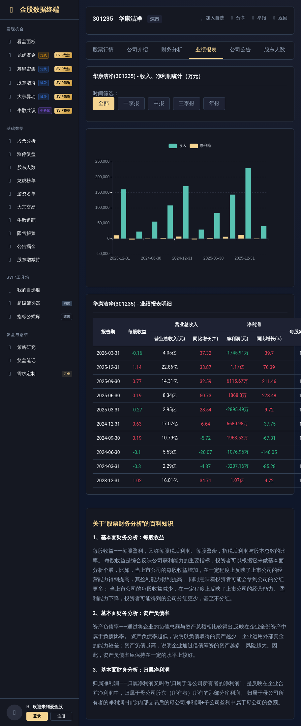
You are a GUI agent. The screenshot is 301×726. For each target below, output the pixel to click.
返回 (279, 17)
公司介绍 (137, 49)
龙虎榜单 (21, 180)
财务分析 (171, 49)
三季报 (187, 103)
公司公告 (240, 49)
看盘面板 (21, 41)
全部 (103, 103)
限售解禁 (21, 233)
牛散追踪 (21, 220)
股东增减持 (23, 260)
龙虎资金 (39, 55)
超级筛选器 (39, 303)
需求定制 (39, 374)
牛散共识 (39, 110)
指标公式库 (39, 317)
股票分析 (21, 141)
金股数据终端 (33, 10)
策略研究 (21, 347)
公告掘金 (21, 246)
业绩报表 (206, 49)
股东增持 (39, 83)
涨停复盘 (21, 154)
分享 (237, 17)
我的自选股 (23, 290)
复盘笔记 (21, 360)
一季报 (131, 103)
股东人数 (21, 167)
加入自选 (211, 17)
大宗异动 (39, 97)
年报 (214, 103)
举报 (258, 17)
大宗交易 (21, 207)
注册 (61, 716)
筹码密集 (39, 69)
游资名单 (21, 194)
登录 (37, 716)
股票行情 (103, 49)
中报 (159, 103)
